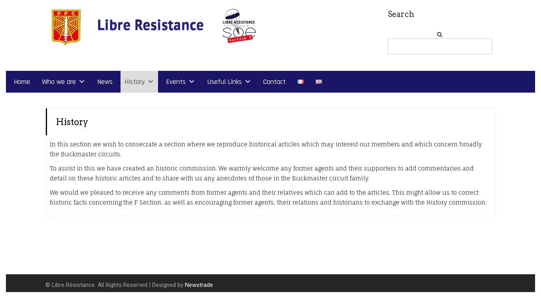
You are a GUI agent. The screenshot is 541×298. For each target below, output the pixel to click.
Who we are (59, 81)
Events (176, 81)
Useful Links (224, 81)
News (105, 81)
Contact (274, 81)
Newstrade (199, 285)
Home (22, 81)
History (134, 81)
